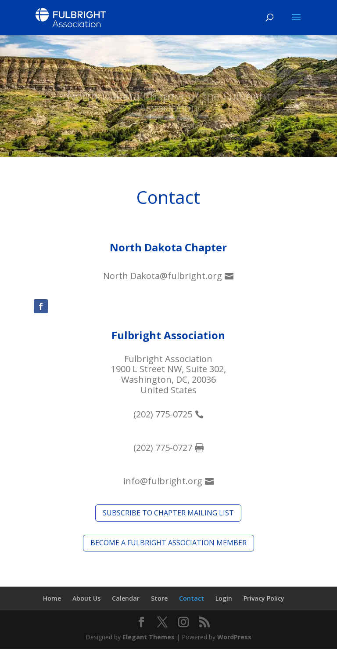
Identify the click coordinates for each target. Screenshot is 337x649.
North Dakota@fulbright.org (162, 276)
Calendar (126, 598)
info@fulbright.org (162, 481)
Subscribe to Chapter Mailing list (168, 513)
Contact (191, 598)
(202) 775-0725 (162, 414)
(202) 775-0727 (162, 447)
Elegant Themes (148, 637)
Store (159, 598)
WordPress (234, 637)
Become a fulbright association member (168, 542)
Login (223, 598)
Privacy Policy (264, 598)
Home (52, 598)
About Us (86, 598)
